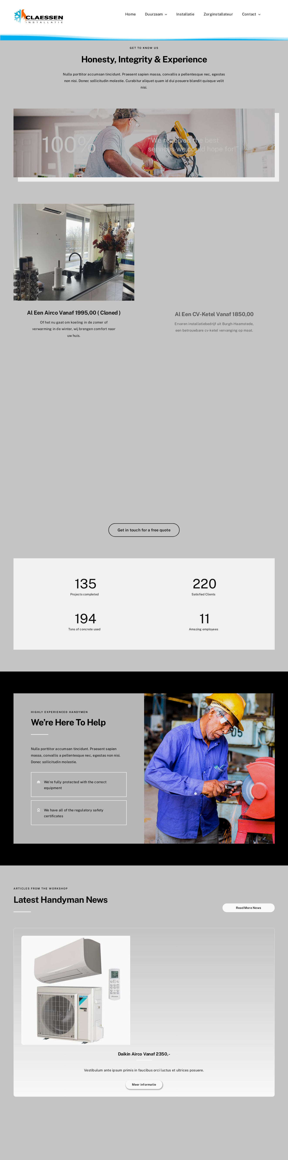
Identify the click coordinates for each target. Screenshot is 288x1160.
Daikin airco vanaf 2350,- (144, 1056)
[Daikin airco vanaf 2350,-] (75, 941)
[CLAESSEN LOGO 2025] (38, 10)
